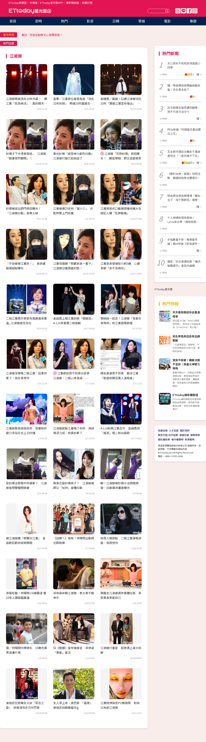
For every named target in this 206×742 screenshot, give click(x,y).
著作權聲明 (177, 439)
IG (194, 10)
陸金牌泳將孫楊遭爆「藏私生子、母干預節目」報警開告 (183, 198)
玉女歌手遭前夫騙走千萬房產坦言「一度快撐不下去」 (183, 153)
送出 (167, 11)
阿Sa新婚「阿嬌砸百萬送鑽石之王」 (184, 131)
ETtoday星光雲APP (51, 2)
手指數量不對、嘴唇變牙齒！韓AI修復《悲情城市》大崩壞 (183, 241)
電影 (167, 21)
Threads (177, 10)
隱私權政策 (164, 439)
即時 (38, 21)
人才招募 (174, 430)
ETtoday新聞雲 (18, 2)
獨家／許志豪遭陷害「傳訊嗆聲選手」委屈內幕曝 (183, 263)
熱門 (64, 21)
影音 (90, 21)
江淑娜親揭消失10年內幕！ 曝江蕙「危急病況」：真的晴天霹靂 (26, 103)
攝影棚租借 (72, 2)
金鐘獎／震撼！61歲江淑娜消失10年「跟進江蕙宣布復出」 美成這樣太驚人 (120, 103)
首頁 (12, 21)
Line (183, 10)
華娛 (141, 21)
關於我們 (185, 430)
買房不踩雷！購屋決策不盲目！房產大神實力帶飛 (186, 364)
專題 (193, 21)
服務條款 (195, 435)
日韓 (115, 21)
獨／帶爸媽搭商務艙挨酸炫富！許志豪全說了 (183, 87)
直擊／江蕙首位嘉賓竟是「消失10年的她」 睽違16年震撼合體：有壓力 (73, 103)
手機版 (33, 2)
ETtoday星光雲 (30, 11)
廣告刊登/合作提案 (168, 435)
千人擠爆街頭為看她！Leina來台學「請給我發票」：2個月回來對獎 (181, 220)
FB (189, 10)
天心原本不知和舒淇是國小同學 (183, 65)
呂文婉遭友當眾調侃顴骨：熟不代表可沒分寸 (183, 109)
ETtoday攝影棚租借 (185, 395)
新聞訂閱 (87, 2)
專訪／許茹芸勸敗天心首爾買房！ (42, 35)
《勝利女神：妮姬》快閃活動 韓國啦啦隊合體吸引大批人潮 (183, 176)
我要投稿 (163, 430)
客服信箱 (184, 435)
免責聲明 (189, 439)
